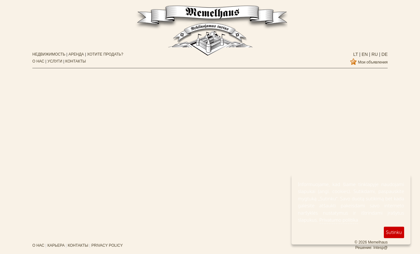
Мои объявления (373, 62)
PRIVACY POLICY (107, 245)
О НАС (38, 61)
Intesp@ (380, 247)
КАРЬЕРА (56, 245)
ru (374, 54)
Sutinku (394, 232)
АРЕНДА (76, 54)
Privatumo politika (338, 220)
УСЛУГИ (55, 61)
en (364, 54)
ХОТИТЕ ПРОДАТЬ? (105, 54)
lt (355, 54)
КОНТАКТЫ (75, 61)
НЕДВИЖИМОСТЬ (48, 54)
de (384, 54)
